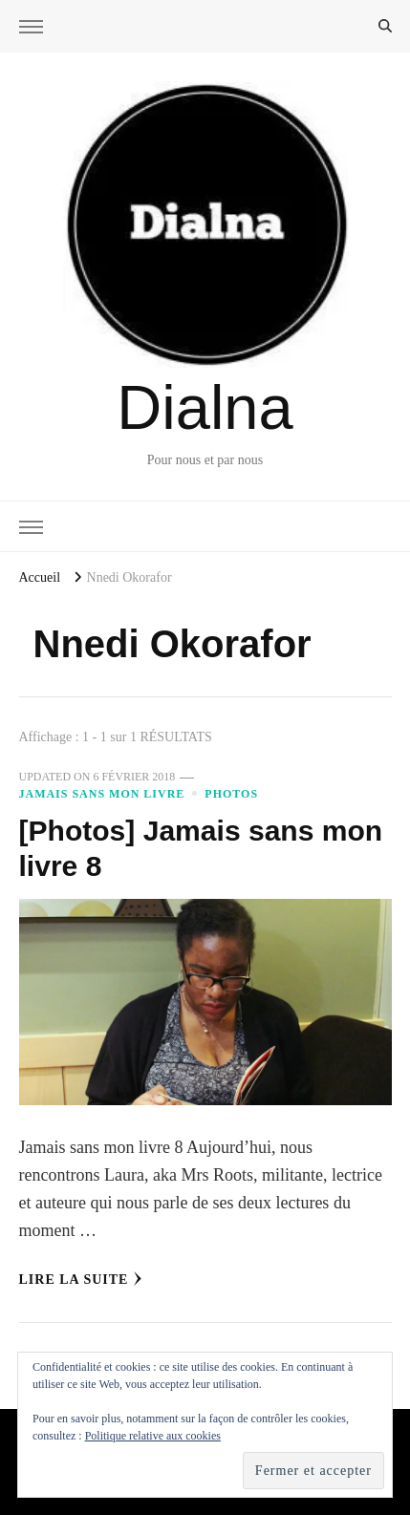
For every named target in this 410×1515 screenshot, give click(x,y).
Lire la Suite (81, 1279)
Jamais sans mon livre (102, 793)
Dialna (204, 407)
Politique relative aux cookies (153, 1435)
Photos (231, 793)
